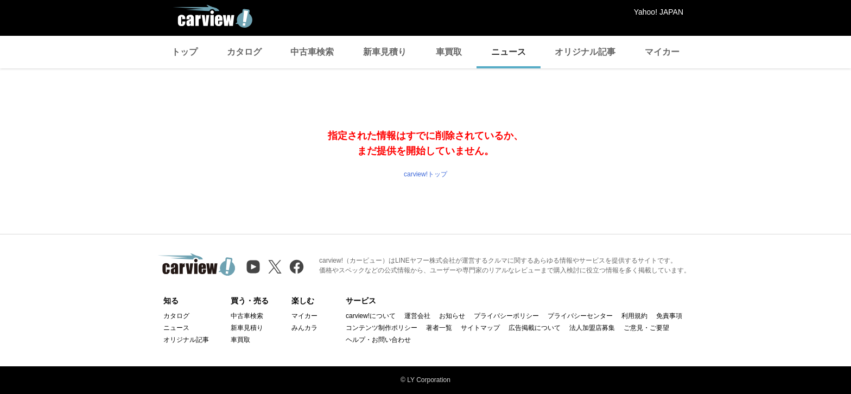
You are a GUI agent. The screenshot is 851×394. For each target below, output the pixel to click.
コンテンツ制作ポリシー (381, 328)
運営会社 (417, 316)
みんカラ (304, 328)
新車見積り (385, 51)
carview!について (371, 316)
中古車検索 (312, 51)
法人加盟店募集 (592, 328)
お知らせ (452, 316)
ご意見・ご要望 (646, 328)
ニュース (508, 51)
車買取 (449, 51)
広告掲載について (535, 328)
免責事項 (669, 316)
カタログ (244, 51)
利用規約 (634, 316)
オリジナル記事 (585, 51)
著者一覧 (439, 328)
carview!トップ (425, 174)
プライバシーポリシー (506, 316)
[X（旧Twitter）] (275, 267)
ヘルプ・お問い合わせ (378, 340)
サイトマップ (480, 328)
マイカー (662, 51)
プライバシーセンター (580, 316)
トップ (185, 51)
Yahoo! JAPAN (658, 12)
